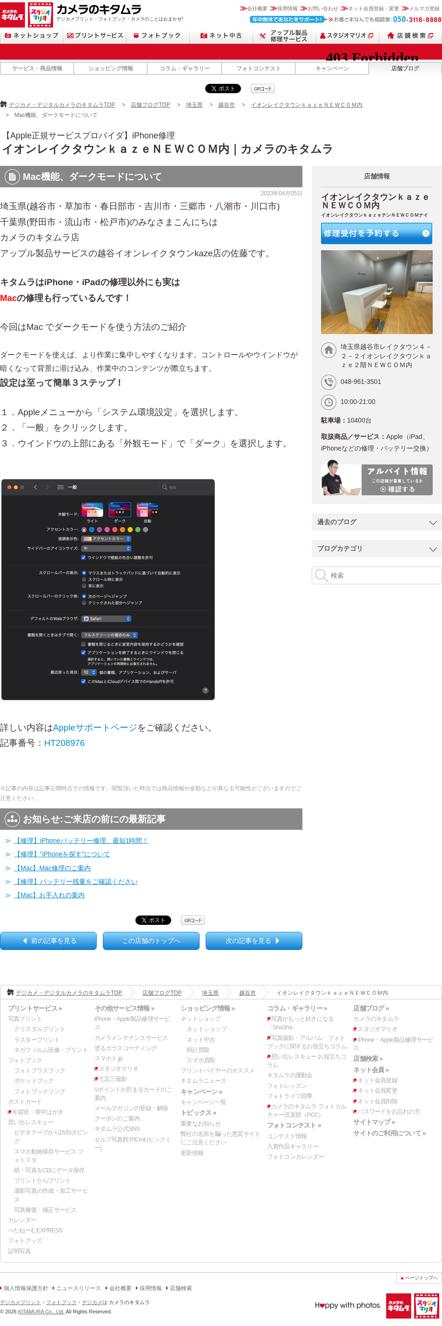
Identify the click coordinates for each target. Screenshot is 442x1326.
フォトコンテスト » (294, 1125)
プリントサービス (95, 35)
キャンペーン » (201, 1091)
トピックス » (198, 1112)
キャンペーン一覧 (203, 1102)
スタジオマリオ (40, 14)
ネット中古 (221, 35)
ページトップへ (421, 1277)
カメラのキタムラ (12, 14)
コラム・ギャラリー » (297, 1008)
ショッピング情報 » (207, 1008)
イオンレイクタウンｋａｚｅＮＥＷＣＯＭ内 (306, 105)
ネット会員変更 (377, 1090)
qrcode (263, 88)
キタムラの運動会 (290, 1075)
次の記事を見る (248, 940)
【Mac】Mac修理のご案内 (52, 868)
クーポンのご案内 (117, 1118)
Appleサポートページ (95, 727)
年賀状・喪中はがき (37, 1111)
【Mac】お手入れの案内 (49, 895)
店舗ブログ (405, 68)
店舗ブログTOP (150, 105)
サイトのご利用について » (389, 1133)
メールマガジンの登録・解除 (131, 1108)
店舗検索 (410, 35)
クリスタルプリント (39, 1028)
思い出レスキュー (31, 1122)
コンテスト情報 (287, 1136)
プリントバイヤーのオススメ (217, 1070)
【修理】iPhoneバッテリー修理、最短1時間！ (81, 840)
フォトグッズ (25, 1240)
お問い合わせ (323, 8)
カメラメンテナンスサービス (131, 1037)
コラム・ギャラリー (185, 68)
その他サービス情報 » (124, 1008)
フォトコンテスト (258, 68)
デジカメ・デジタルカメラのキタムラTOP (62, 105)
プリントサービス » (35, 1008)
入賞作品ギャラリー (292, 1146)
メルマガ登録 (424, 8)
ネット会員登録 (377, 1080)
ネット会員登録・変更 (373, 8)
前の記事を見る (54, 940)
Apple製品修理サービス (284, 35)
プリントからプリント (42, 1180)
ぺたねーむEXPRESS (35, 1230)
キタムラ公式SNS (117, 1128)
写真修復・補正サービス (45, 1209)
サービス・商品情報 (37, 68)
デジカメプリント (20, 1302)
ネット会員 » (370, 1069)
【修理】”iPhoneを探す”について (62, 854)
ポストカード (25, 1101)
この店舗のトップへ (151, 940)
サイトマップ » (374, 1122)
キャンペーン (332, 68)
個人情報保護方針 (26, 1288)
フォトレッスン (287, 1085)
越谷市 (226, 105)
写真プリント (25, 1018)
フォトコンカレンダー (295, 1156)
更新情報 (192, 1152)
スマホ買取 (201, 1060)
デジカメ (92, 1302)
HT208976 (64, 743)
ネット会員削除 (377, 1101)
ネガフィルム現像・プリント (51, 1049)
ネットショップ (31, 35)
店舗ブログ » (370, 1008)
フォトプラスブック (39, 1070)
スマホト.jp (108, 1058)
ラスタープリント (37, 1039)
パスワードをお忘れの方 (388, 1111)
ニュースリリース (78, 1288)
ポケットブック (34, 1080)
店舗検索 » (367, 1058)
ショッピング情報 (110, 68)
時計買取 (198, 1049)
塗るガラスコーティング (125, 1048)
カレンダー (22, 1220)
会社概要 (257, 8)
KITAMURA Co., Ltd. (41, 1311)
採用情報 (287, 8)
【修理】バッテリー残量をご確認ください (76, 881)
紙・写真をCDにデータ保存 (49, 1170)
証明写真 (19, 1251)
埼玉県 (194, 105)
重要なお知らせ (201, 1123)
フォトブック (158, 35)
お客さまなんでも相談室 (346, 19)
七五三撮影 (113, 1078)
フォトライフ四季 (290, 1096)
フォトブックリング (39, 1091)
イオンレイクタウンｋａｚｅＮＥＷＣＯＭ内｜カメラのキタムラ (168, 149)
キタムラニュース (203, 1080)
